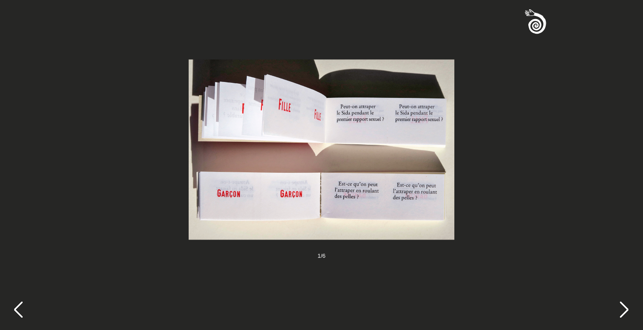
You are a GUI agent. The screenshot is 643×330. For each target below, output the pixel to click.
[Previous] (23, 310)
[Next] (629, 310)
